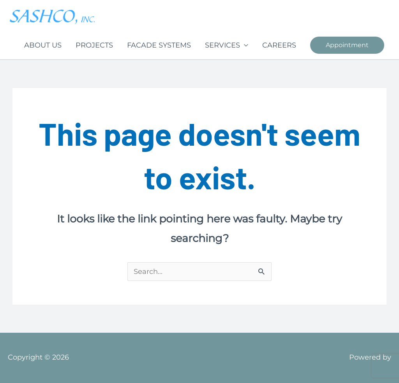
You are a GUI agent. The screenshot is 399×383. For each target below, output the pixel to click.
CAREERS (279, 45)
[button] (347, 45)
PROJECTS (94, 45)
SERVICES (222, 45)
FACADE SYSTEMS (159, 45)
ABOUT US (43, 45)
